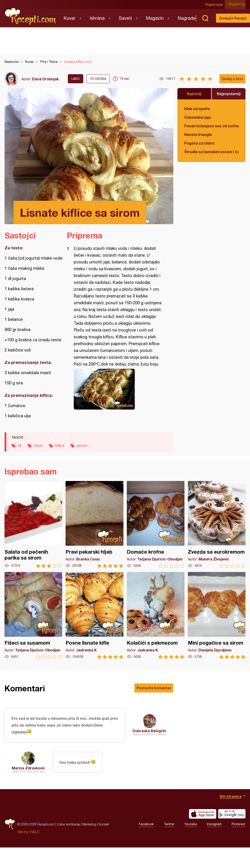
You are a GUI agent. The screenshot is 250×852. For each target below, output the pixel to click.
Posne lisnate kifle (94, 615)
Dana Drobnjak (45, 79)
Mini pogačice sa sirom (216, 615)
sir (20, 445)
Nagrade (187, 18)
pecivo (82, 445)
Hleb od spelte (197, 108)
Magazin (155, 18)
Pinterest (238, 825)
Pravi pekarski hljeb (94, 524)
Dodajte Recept (233, 18)
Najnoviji (194, 93)
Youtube (190, 825)
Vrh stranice (231, 797)
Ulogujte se (236, 4)
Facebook (146, 825)
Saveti (125, 18)
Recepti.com (31, 16)
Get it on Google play (231, 815)
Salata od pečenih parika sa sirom (33, 524)
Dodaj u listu (232, 78)
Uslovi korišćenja (68, 825)
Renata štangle (198, 134)
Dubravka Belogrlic (149, 731)
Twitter (169, 825)
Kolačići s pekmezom (155, 615)
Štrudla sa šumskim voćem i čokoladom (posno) (211, 152)
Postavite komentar (154, 688)
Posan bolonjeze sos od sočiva (211, 126)
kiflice (59, 445)
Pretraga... (205, 18)
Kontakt (104, 825)
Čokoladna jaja (197, 117)
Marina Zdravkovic (28, 769)
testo (38, 445)
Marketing (89, 825)
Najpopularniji (229, 93)
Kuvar (70, 18)
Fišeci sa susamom (33, 615)
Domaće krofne (155, 524)
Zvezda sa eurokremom (216, 524)
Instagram (214, 825)
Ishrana (97, 18)
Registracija (215, 4)
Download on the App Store (202, 815)
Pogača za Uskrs (199, 143)
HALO (34, 833)
